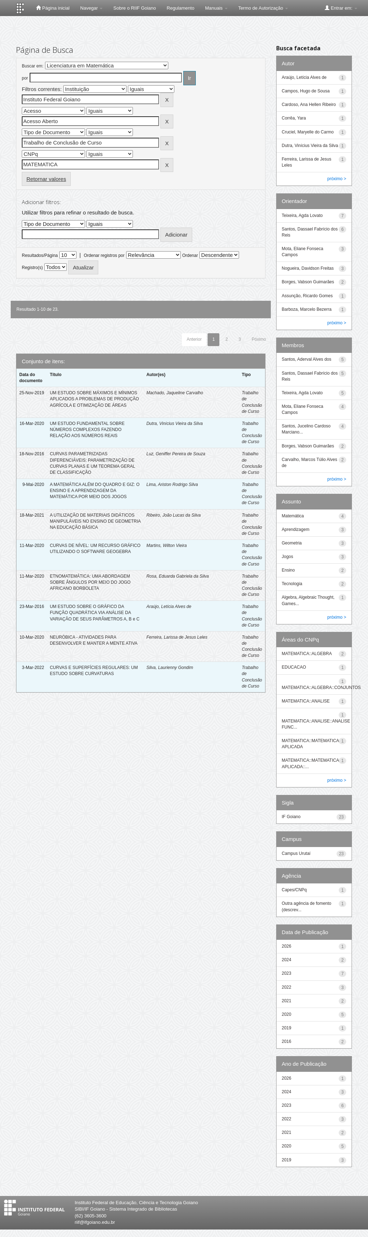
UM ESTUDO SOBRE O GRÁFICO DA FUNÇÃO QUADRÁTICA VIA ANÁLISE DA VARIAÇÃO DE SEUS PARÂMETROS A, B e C (94, 612)
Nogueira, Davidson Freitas (308, 268)
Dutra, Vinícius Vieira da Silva (174, 423)
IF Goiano (291, 816)
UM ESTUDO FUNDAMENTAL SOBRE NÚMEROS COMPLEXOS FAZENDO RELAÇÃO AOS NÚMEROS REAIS (87, 429)
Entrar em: (341, 8)
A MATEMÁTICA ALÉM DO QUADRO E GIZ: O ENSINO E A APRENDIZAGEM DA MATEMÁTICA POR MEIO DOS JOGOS (94, 490)
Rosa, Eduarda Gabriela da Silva (177, 576)
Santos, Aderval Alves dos (307, 359)
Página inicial (52, 8)
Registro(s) (32, 267)
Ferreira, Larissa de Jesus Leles (177, 637)
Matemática (293, 515)
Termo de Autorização (263, 8)
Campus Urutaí (296, 853)
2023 (287, 973)
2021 (287, 1000)
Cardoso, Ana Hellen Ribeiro (309, 104)
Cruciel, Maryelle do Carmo (308, 132)
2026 (287, 946)
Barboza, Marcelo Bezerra (307, 309)
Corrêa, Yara (294, 118)
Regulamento (180, 8)
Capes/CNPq (294, 889)
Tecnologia (292, 583)
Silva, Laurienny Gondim (169, 667)
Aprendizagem (295, 529)
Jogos (287, 556)
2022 (287, 987)
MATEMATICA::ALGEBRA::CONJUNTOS (321, 687)
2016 (287, 1041)
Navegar (91, 8)
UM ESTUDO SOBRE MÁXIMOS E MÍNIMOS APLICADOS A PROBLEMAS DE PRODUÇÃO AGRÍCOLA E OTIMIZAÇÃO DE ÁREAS (94, 398)
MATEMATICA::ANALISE (306, 701)
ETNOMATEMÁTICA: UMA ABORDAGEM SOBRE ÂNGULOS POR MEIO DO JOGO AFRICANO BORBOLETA (90, 582)
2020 (287, 1014)
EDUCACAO (294, 667)
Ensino (288, 570)
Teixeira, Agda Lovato (302, 215)
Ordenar (190, 255)
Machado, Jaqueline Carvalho (174, 392)
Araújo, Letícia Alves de (169, 606)
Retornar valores (46, 179)
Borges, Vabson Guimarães (308, 281)
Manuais (216, 8)
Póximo (259, 339)
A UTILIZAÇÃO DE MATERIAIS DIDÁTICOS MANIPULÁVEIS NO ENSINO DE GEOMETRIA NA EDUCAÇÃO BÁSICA (95, 521)
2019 (287, 1027)
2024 (287, 959)
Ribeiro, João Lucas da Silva (173, 515)
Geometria (292, 543)
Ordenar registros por (104, 255)
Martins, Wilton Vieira (166, 545)
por (25, 78)
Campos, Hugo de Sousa (306, 90)
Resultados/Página (40, 255)
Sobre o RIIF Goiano (134, 8)
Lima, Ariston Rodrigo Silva (172, 484)
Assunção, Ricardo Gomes (307, 295)
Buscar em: (33, 66)
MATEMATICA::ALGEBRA (307, 653)
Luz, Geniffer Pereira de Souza (175, 453)
